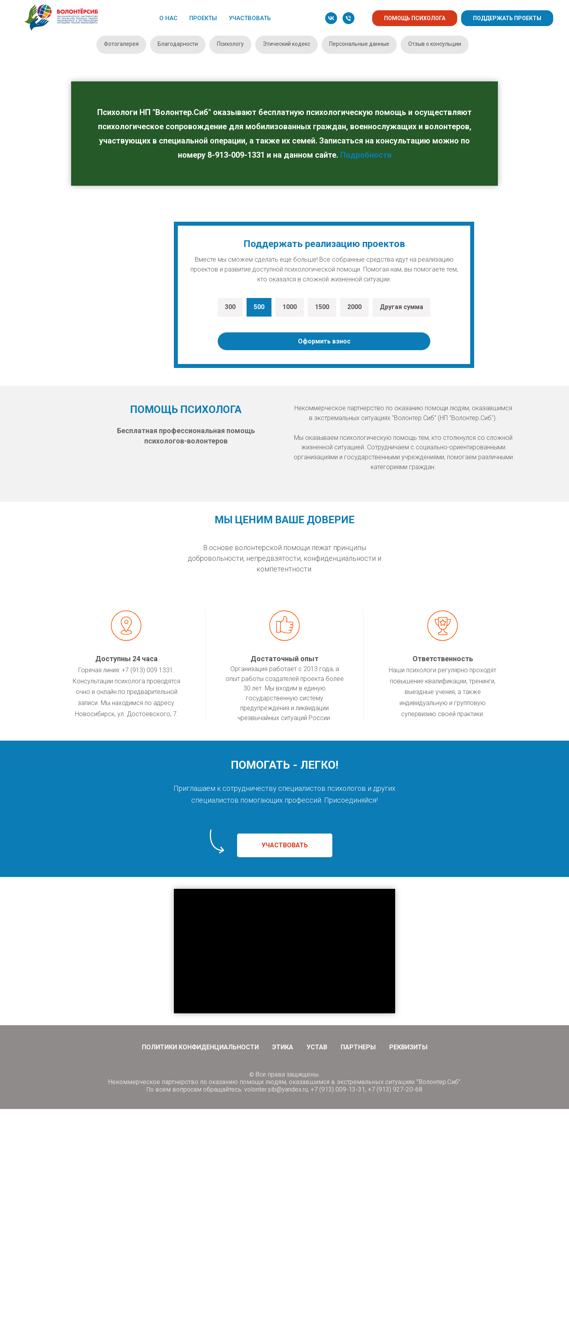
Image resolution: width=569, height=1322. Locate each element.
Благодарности (178, 44)
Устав (317, 1260)
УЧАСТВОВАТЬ (250, 18)
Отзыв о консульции (434, 44)
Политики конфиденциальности (200, 1260)
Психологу (230, 44)
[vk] (331, 18)
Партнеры (358, 1260)
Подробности (366, 155)
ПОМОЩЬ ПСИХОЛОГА (414, 18)
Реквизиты (408, 1260)
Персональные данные (359, 44)
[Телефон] (348, 18)
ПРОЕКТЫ (203, 18)
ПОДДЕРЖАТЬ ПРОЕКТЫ (507, 18)
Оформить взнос (324, 554)
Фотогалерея (121, 44)
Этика (282, 1260)
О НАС (168, 18)
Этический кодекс (286, 44)
